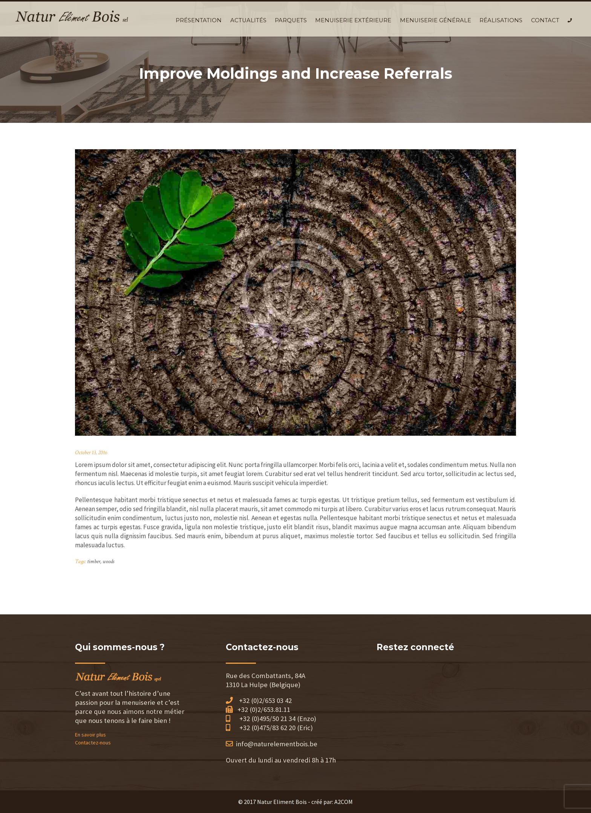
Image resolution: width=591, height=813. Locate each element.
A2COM (343, 801)
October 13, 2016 (91, 452)
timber (93, 561)
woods (108, 561)
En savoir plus (90, 734)
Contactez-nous (93, 742)
